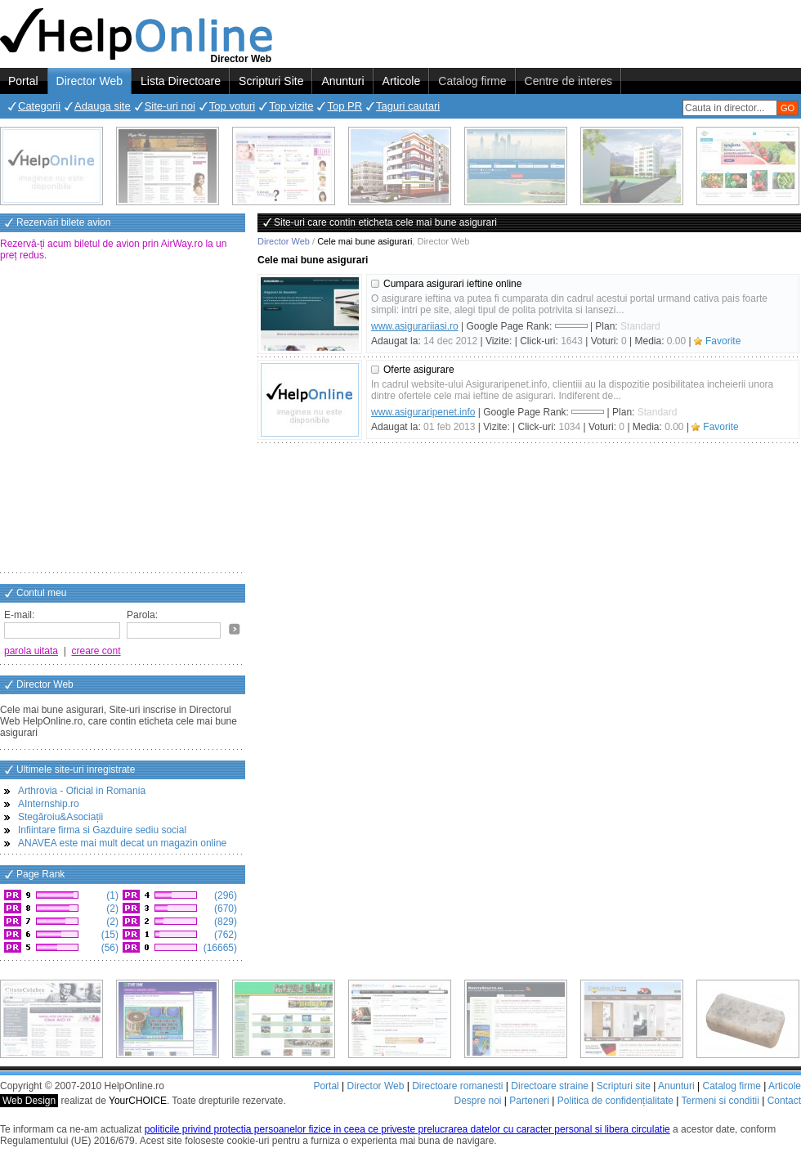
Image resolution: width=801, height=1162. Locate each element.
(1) (111, 895)
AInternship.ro (48, 804)
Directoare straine (549, 1086)
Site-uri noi (170, 106)
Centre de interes (568, 80)
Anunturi (342, 80)
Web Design (29, 1100)
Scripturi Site (271, 80)
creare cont (96, 651)
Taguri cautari (408, 106)
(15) (108, 934)
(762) (224, 934)
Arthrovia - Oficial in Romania (81, 790)
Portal (23, 80)
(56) (108, 947)
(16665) (218, 947)
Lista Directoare (181, 80)
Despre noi (477, 1100)
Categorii (39, 106)
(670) (224, 908)
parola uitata (31, 651)
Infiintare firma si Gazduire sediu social (102, 830)
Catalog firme (472, 80)
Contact (784, 1100)
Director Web (89, 80)
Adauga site (102, 106)
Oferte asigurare (418, 369)
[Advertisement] (153, 418)
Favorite (723, 341)
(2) (111, 908)
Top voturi (232, 106)
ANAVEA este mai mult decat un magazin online (122, 843)
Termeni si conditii (719, 1100)
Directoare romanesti (457, 1086)
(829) (224, 921)
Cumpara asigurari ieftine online (452, 283)
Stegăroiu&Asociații (60, 817)
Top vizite (291, 106)
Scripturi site (624, 1086)
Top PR (344, 106)
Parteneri (529, 1100)
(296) (224, 895)
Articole (402, 80)
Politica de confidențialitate (615, 1100)
